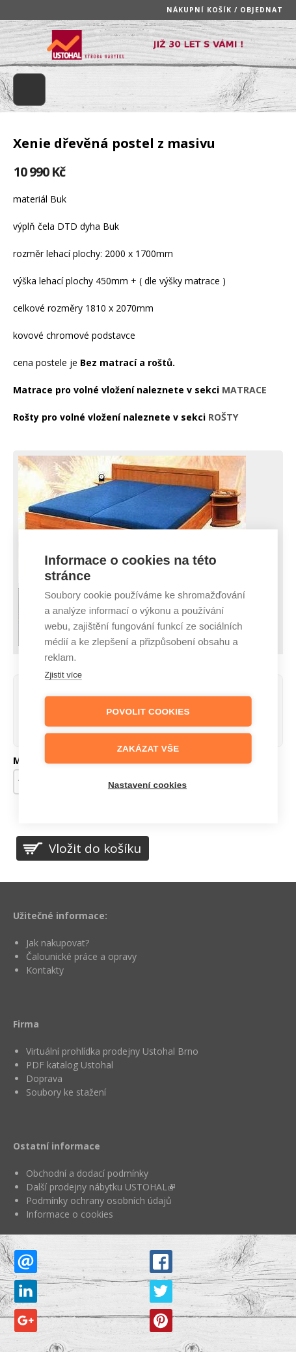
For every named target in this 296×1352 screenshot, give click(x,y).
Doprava (44, 1078)
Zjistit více (63, 674)
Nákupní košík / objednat (225, 9)
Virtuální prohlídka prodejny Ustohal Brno (112, 1051)
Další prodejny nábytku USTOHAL (100, 1187)
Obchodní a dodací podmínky (87, 1173)
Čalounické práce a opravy (81, 956)
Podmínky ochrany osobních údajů (99, 1200)
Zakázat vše (148, 748)
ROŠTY (223, 417)
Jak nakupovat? (57, 943)
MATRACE (244, 390)
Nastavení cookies (147, 784)
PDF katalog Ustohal (69, 1065)
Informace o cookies (69, 1214)
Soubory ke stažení (66, 1092)
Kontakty (45, 970)
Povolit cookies (147, 711)
